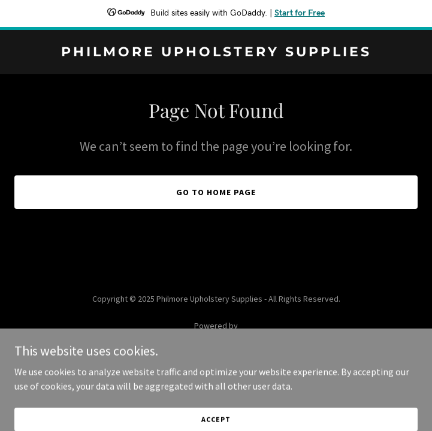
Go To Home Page (216, 192)
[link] (216, 53)
